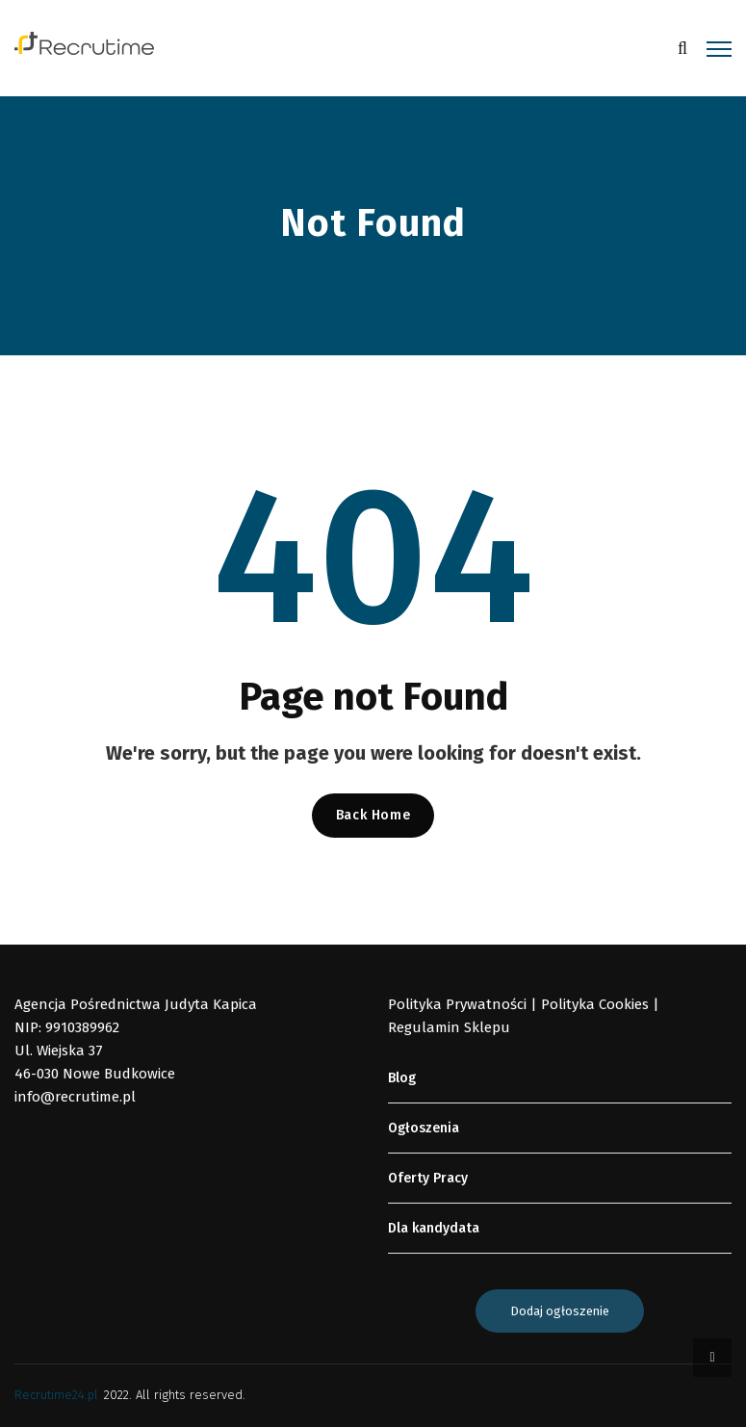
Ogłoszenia (423, 1128)
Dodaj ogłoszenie (559, 1311)
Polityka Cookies (595, 1004)
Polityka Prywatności (457, 1004)
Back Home (373, 815)
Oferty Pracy (428, 1178)
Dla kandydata (433, 1228)
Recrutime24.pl (56, 1395)
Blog (402, 1078)
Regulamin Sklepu (449, 1027)
